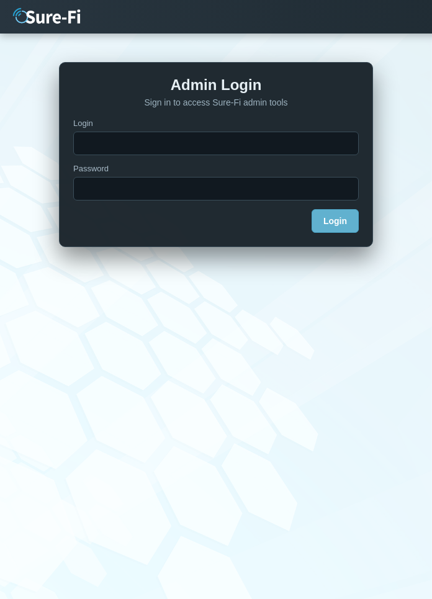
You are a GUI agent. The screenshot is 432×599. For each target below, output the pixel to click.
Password (91, 168)
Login (83, 123)
